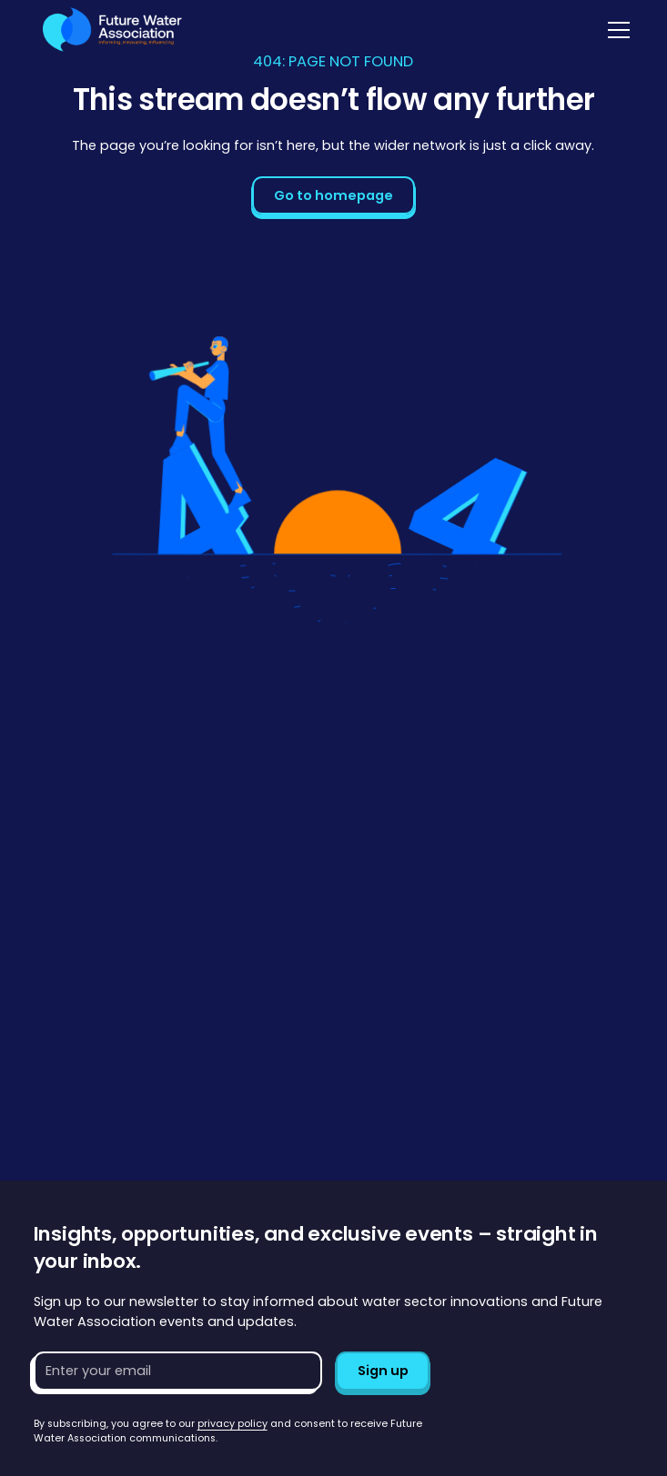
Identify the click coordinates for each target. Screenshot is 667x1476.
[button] (615, 30)
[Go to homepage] (108, 29)
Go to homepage (333, 195)
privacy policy (232, 1424)
